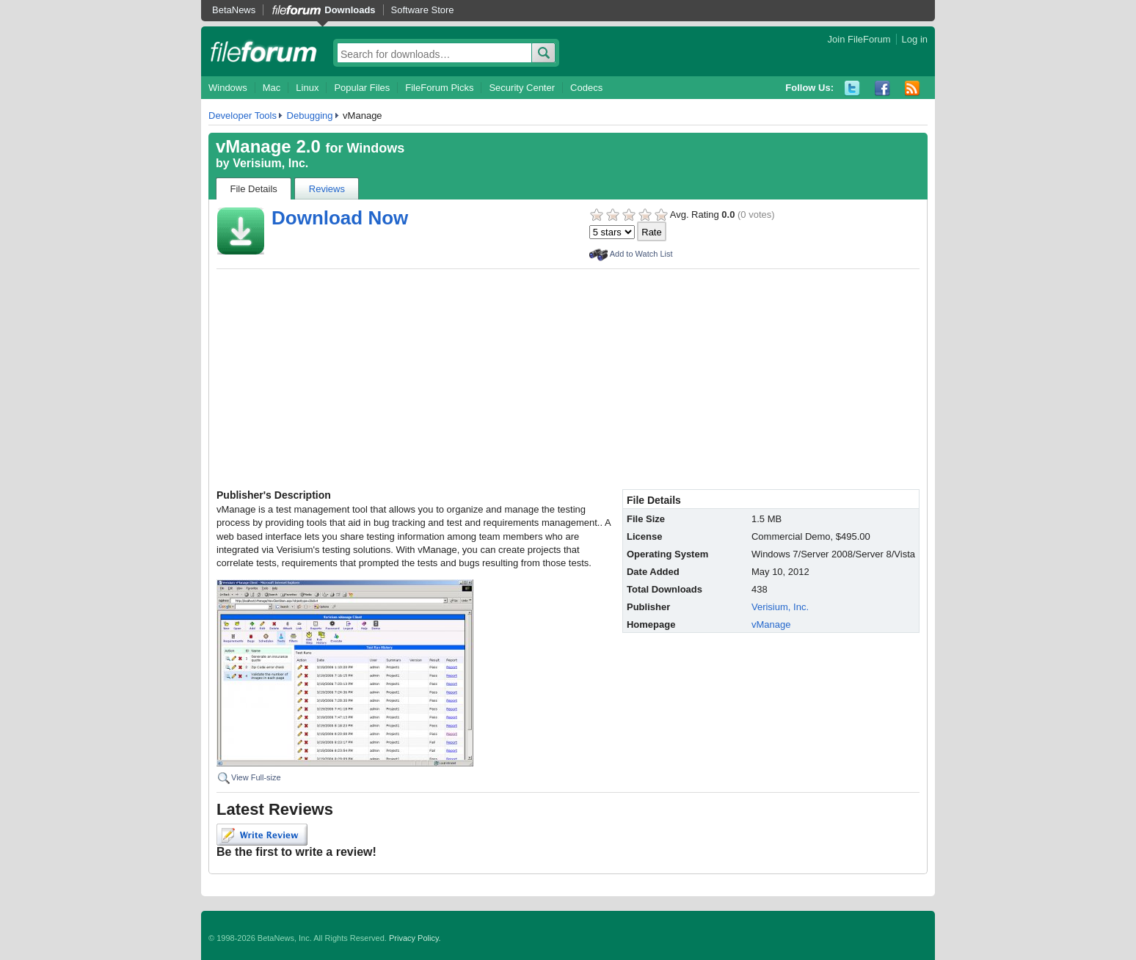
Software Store (422, 9)
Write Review (261, 835)
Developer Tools (242, 115)
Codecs (586, 87)
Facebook (882, 88)
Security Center (522, 87)
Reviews (327, 188)
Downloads (349, 9)
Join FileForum (859, 39)
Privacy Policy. (415, 938)
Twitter (852, 88)
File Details (253, 188)
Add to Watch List (641, 253)
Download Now (340, 218)
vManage (770, 624)
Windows (227, 87)
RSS (912, 88)
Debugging (310, 115)
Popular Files (362, 87)
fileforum (263, 51)
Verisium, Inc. (270, 163)
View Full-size (256, 777)
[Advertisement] (568, 379)
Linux (307, 87)
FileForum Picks (439, 87)
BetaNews (233, 9)
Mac (272, 87)
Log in (915, 39)
